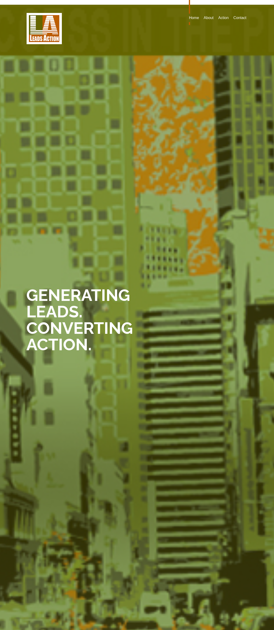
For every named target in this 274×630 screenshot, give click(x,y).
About (209, 18)
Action (223, 18)
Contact (239, 18)
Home (194, 18)
